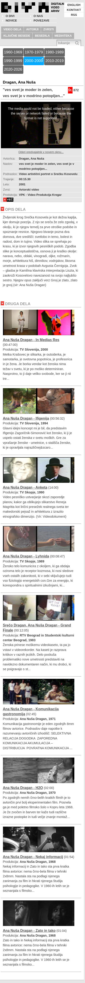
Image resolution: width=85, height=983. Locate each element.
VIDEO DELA (12, 29)
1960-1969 (13, 52)
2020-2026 (13, 69)
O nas (38, 16)
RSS (74, 15)
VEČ (10, 199)
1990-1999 (13, 61)
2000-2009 (34, 61)
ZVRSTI (48, 29)
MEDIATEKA (63, 35)
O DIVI (10, 16)
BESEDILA (42, 35)
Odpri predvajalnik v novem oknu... (40, 152)
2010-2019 (54, 61)
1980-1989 (54, 52)
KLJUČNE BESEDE (16, 35)
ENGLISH (73, 5)
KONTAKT (74, 10)
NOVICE (11, 20)
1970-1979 (34, 52)
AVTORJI (32, 29)
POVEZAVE (41, 20)
